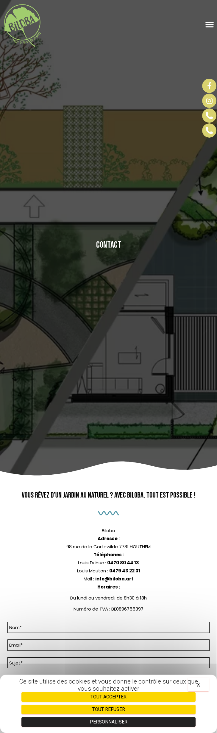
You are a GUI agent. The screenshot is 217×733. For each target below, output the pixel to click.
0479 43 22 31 (124, 571)
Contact (108, 245)
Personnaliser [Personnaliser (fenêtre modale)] (108, 722)
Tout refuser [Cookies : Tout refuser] (108, 709)
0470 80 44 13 (123, 563)
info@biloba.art (114, 579)
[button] (206, 25)
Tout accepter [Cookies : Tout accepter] (108, 697)
